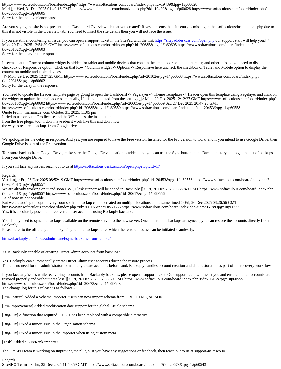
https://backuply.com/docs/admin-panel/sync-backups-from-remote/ (56, 238)
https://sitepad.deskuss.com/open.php (185, 40)
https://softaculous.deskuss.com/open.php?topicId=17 (117, 166)
